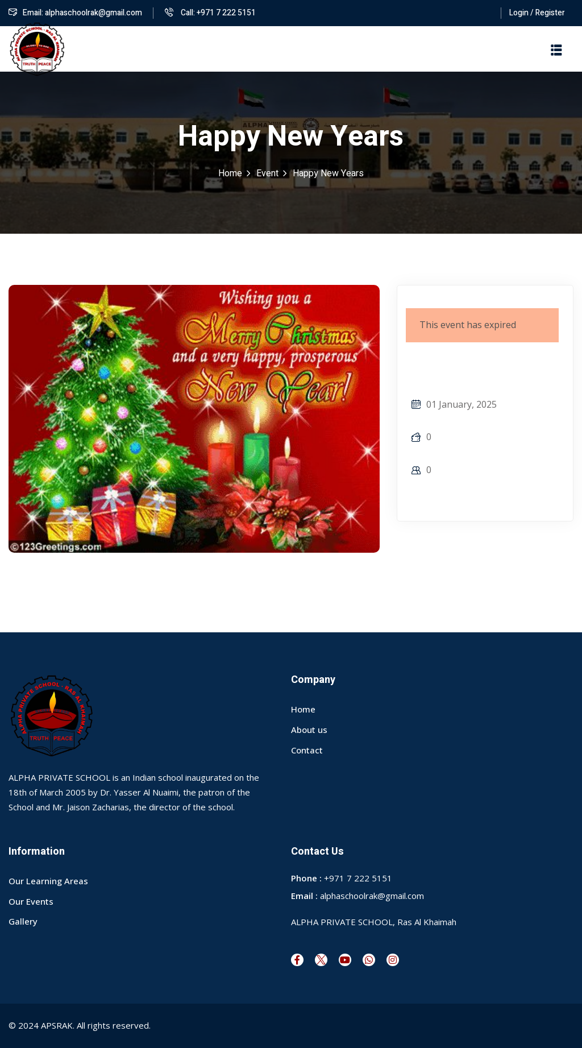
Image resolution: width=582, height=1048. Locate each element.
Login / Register (537, 13)
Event (267, 173)
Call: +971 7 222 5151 (210, 13)
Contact (307, 750)
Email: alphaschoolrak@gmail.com (75, 13)
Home (230, 173)
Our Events (31, 901)
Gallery (23, 921)
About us (309, 729)
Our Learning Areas (48, 881)
